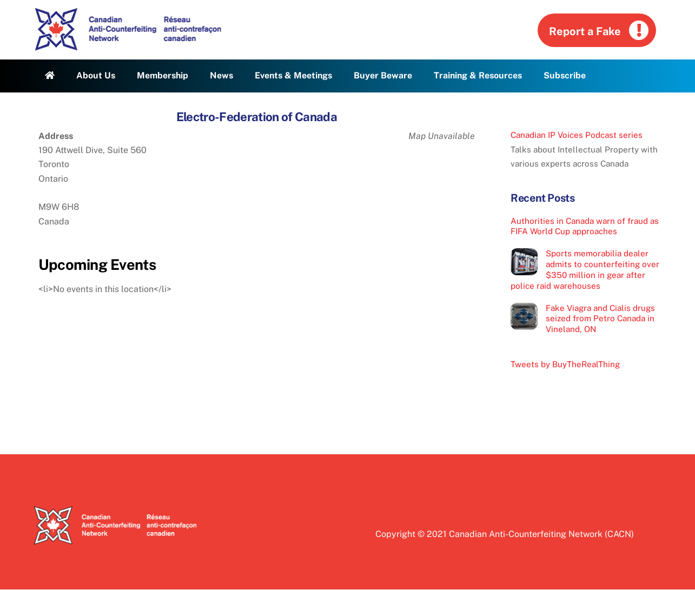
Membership (162, 75)
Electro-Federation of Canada (256, 117)
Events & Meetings (293, 75)
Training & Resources (478, 75)
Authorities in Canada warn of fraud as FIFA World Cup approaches (585, 226)
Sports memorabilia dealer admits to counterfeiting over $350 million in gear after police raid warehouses (585, 269)
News (221, 75)
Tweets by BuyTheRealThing (565, 364)
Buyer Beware (383, 75)
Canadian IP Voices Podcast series (577, 135)
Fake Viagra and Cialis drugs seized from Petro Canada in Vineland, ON (600, 318)
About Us (95, 75)
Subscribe (565, 75)
